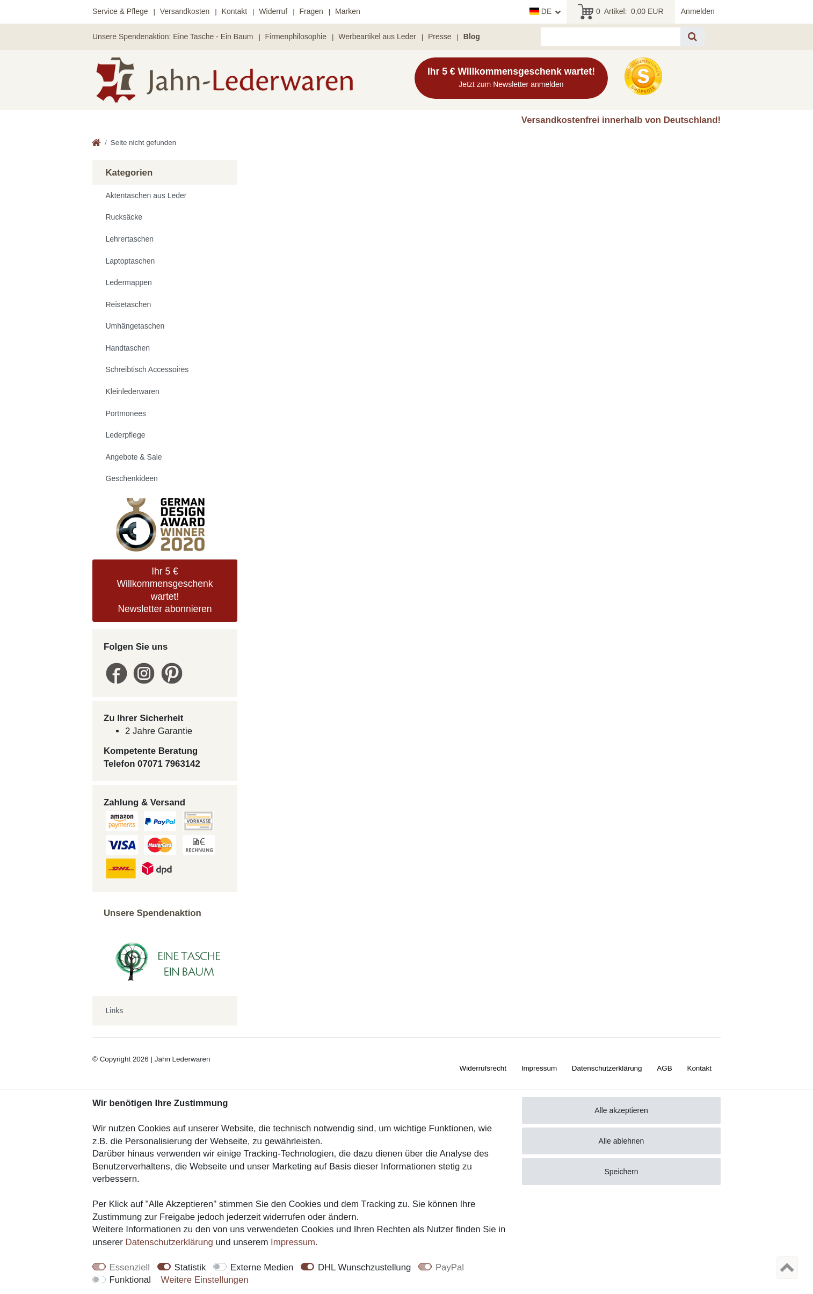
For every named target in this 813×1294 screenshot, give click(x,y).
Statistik (190, 1267)
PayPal (449, 1267)
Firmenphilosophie (295, 36)
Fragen (311, 11)
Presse (440, 36)
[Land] (545, 12)
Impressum (539, 1068)
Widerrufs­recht (483, 1068)
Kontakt (234, 11)
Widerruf (273, 11)
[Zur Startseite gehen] (96, 144)
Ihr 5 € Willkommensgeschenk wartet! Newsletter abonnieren (165, 590)
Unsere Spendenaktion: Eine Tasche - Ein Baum (172, 36)
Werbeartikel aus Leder (377, 36)
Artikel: (621, 12)
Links (115, 1010)
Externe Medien (262, 1267)
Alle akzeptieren (621, 1110)
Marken (347, 11)
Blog (471, 36)
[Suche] (692, 36)
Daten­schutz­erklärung (607, 1068)
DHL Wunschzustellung (364, 1267)
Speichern (621, 1171)
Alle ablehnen (621, 1141)
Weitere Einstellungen (205, 1280)
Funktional (130, 1280)
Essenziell (130, 1267)
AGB (664, 1068)
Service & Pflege (120, 11)
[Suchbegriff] (610, 36)
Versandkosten (185, 11)
